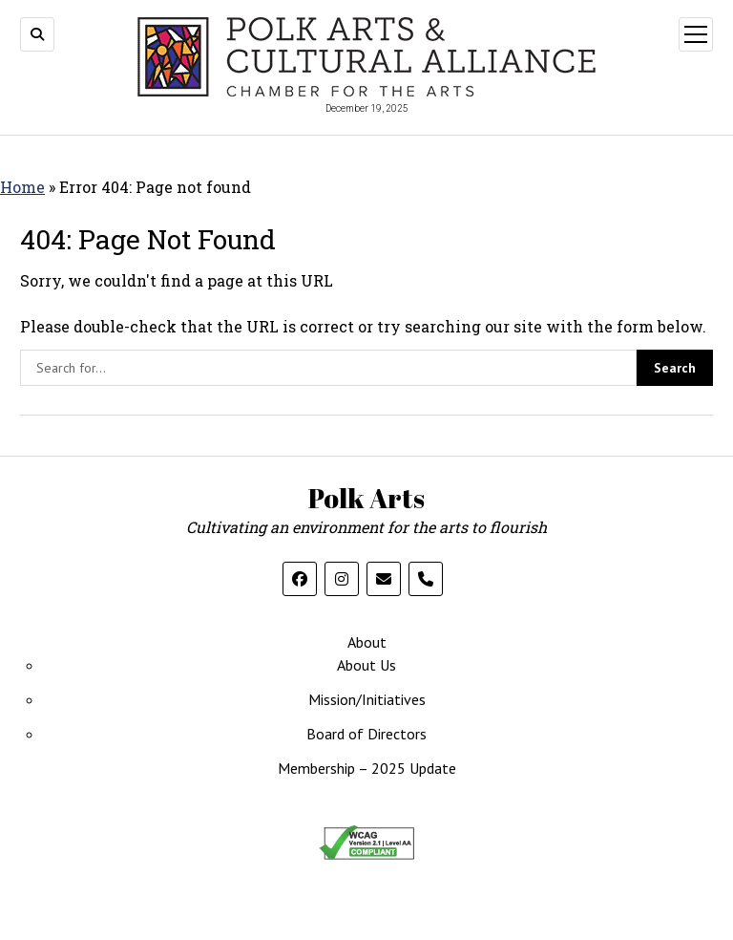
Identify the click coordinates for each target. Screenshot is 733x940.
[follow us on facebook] (300, 579)
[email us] (383, 579)
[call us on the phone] (425, 579)
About (367, 642)
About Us (366, 664)
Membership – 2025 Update (367, 768)
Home (22, 187)
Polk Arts (366, 498)
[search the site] (328, 368)
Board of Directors (366, 733)
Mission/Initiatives (367, 699)
